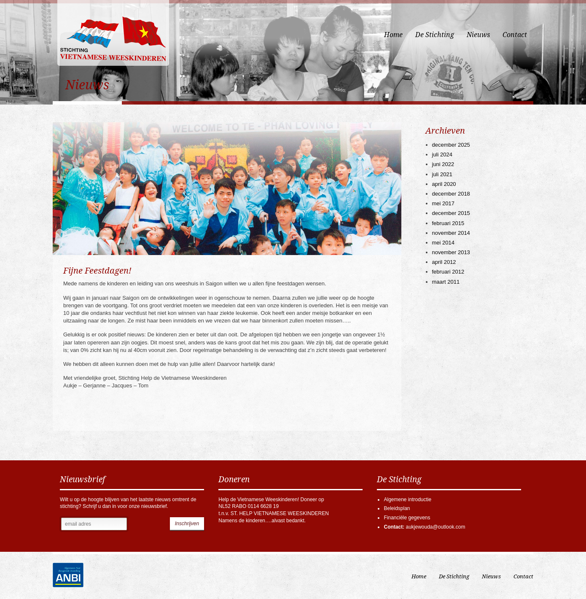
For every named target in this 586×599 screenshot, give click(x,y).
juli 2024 (442, 154)
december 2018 (451, 194)
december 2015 (451, 213)
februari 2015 (448, 223)
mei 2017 (443, 203)
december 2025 (451, 145)
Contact (515, 35)
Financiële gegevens (407, 518)
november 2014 (451, 233)
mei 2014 (443, 242)
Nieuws (478, 35)
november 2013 (451, 252)
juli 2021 (442, 174)
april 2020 (444, 184)
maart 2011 (446, 282)
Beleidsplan (397, 508)
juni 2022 (443, 164)
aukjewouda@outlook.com (435, 527)
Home (393, 35)
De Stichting (434, 35)
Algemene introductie (407, 499)
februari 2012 (448, 272)
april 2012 (444, 262)
